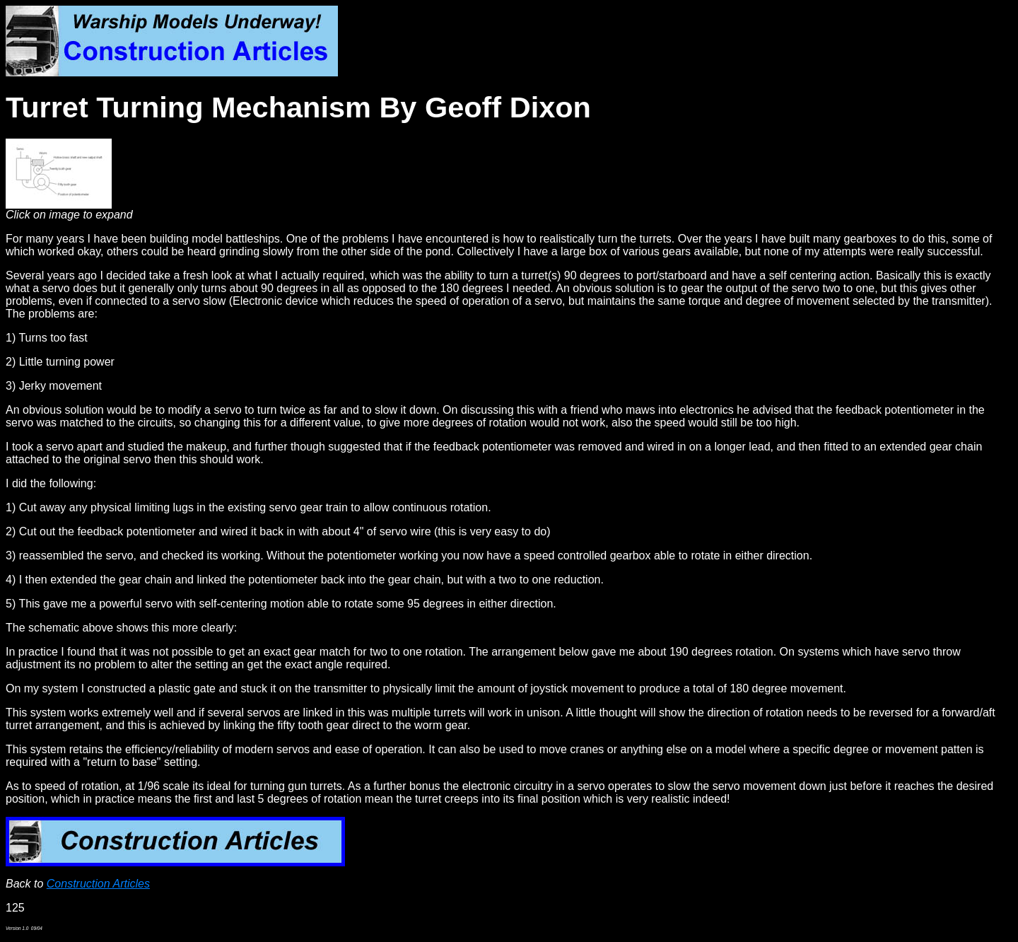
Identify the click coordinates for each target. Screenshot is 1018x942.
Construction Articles (98, 884)
